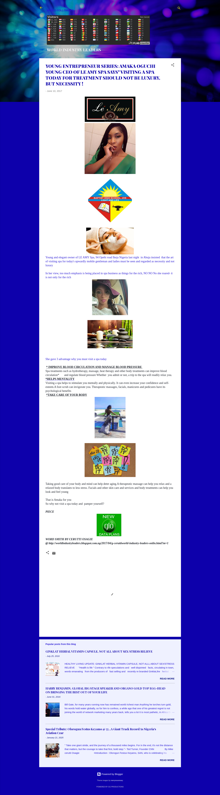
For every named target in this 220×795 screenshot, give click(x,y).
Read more (167, 678)
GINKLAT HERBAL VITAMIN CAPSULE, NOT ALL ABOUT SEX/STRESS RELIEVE (99, 651)
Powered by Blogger (110, 774)
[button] (173, 65)
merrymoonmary (117, 780)
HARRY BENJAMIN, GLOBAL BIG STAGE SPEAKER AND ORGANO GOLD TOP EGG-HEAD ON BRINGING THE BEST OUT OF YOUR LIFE (105, 690)
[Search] (179, 9)
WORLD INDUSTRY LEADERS (74, 49)
